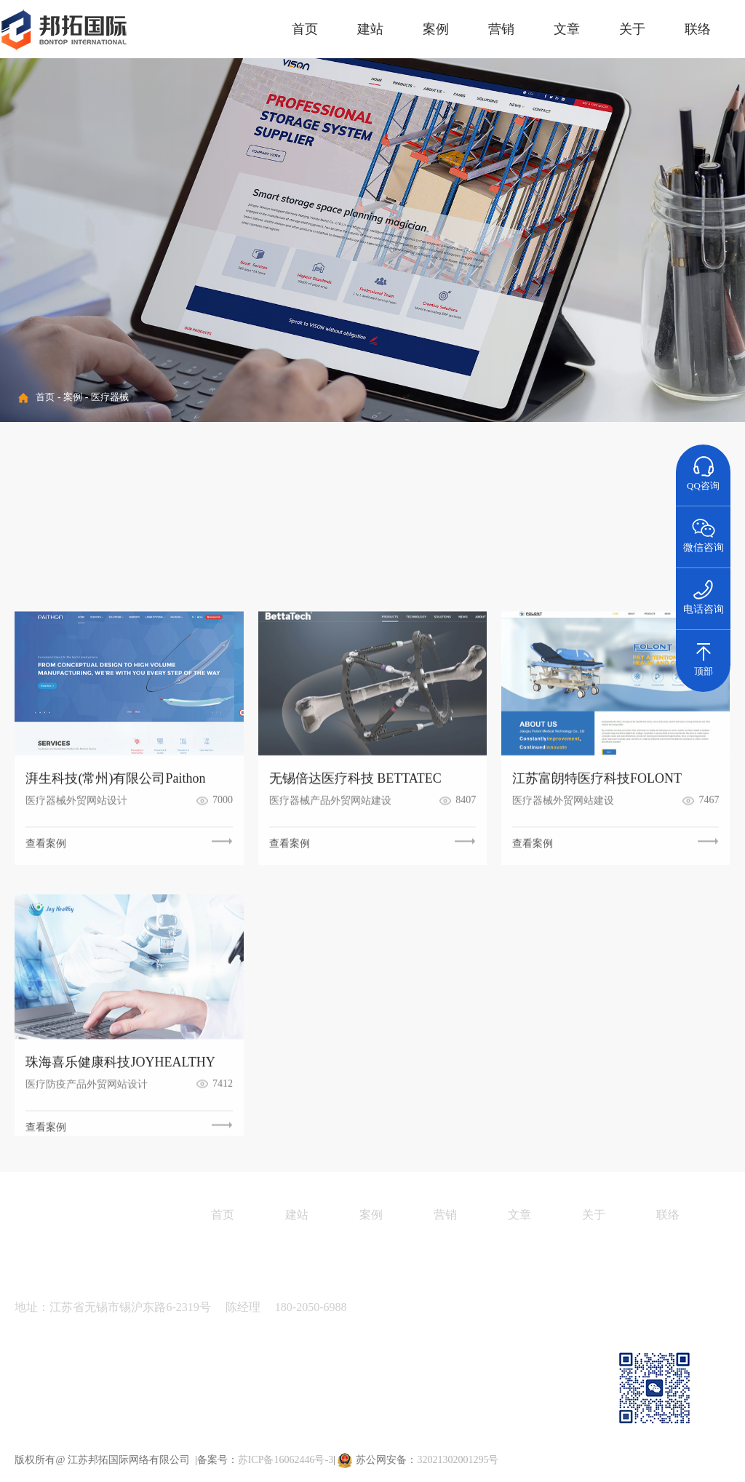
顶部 (703, 653)
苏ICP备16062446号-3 (285, 1459)
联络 (698, 29)
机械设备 (56, 501)
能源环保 (150, 544)
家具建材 (431, 544)
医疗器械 (110, 396)
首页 (305, 29)
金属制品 (56, 544)
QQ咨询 (703, 468)
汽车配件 (525, 501)
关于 (632, 29)
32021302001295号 (457, 1459)
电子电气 (243, 501)
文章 (567, 29)
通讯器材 (337, 544)
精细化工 (150, 501)
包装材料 (619, 501)
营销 (501, 29)
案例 (436, 29)
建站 (370, 29)
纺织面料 (431, 501)
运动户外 (243, 544)
